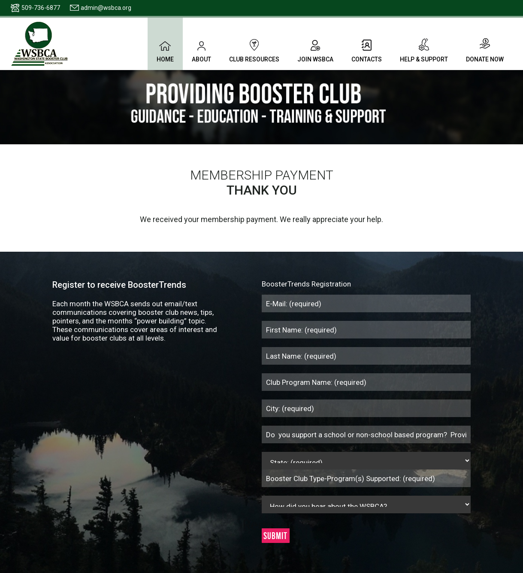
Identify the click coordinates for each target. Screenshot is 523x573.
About (201, 50)
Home (165, 50)
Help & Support (424, 50)
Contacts (366, 50)
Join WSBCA (315, 50)
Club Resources (254, 50)
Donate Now (485, 50)
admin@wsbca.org (106, 7)
